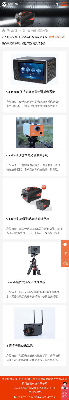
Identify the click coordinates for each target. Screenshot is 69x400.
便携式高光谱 (57, 37)
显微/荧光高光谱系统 (33, 43)
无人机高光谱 (9, 37)
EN (56, 4)
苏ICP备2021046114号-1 (41, 396)
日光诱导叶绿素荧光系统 (33, 37)
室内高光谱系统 (11, 43)
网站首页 (9, 30)
